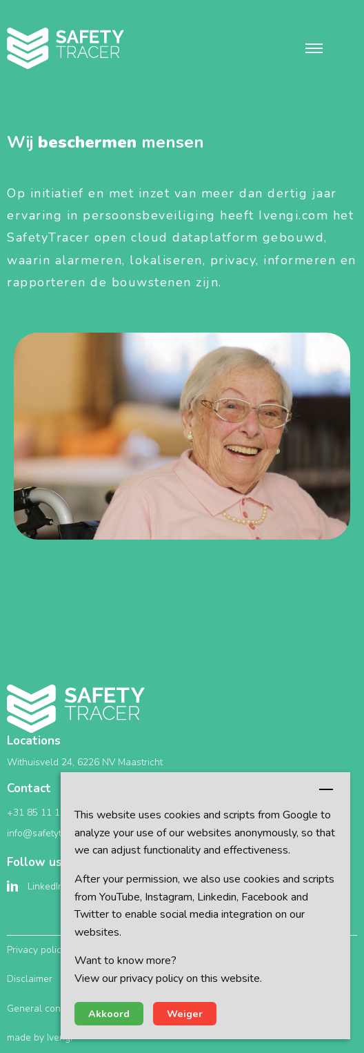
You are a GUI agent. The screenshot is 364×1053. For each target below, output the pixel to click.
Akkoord (109, 1014)
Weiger (185, 1014)
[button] (314, 48)
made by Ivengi (39, 1037)
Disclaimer (29, 978)
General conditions (48, 1008)
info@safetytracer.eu (52, 833)
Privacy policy (36, 949)
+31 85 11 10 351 (46, 812)
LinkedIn (45, 886)
